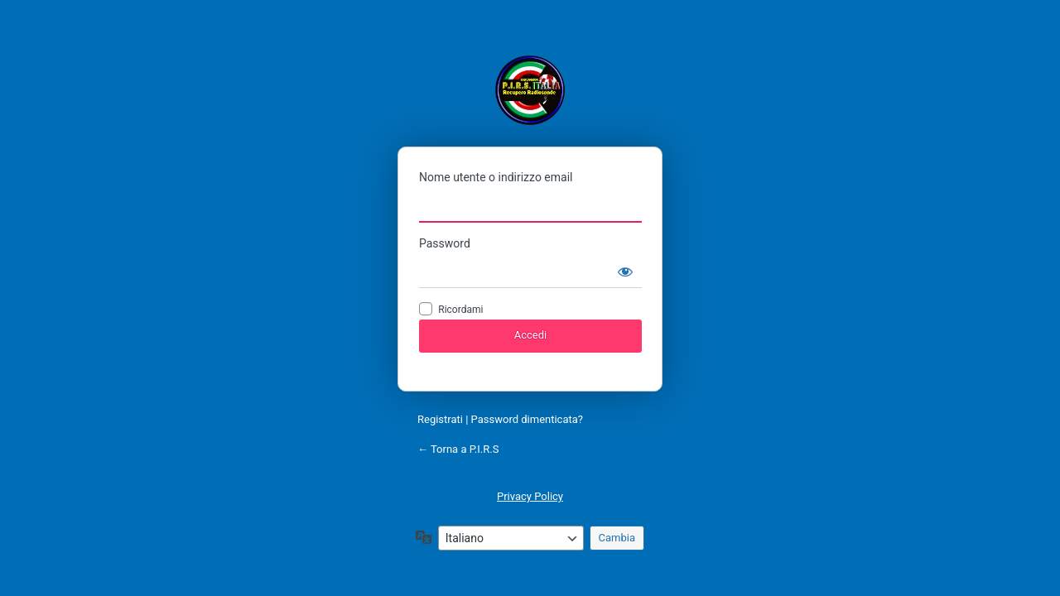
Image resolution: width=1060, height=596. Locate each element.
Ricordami (460, 309)
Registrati (440, 419)
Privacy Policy (530, 496)
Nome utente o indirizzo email (495, 177)
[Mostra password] (625, 271)
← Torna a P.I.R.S (458, 449)
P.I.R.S (530, 90)
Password (444, 243)
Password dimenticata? (527, 419)
